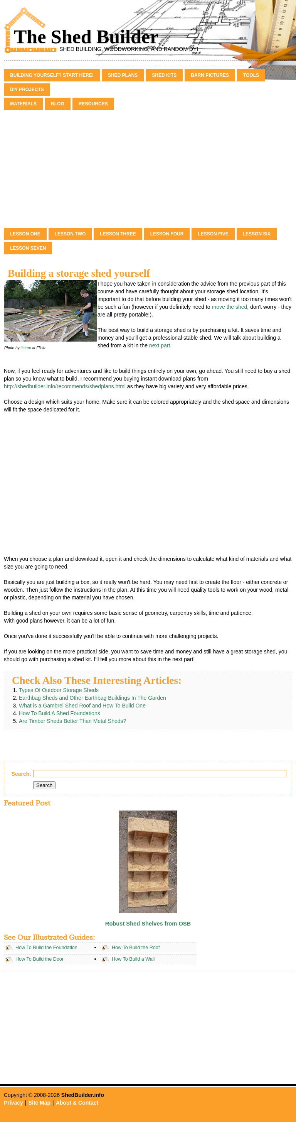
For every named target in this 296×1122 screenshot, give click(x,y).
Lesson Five (213, 234)
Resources (93, 104)
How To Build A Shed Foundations (59, 713)
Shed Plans (123, 75)
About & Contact (77, 1103)
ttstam (25, 348)
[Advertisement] (148, 170)
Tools (251, 75)
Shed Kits (164, 75)
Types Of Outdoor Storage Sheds (59, 690)
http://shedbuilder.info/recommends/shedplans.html (65, 386)
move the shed (229, 307)
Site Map (39, 1103)
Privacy (13, 1103)
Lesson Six (257, 234)
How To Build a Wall (133, 959)
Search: (21, 774)
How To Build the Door (39, 959)
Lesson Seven (28, 248)
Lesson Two (70, 234)
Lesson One (25, 234)
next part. (160, 345)
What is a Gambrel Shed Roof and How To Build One (82, 705)
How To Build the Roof (136, 947)
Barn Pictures (210, 75)
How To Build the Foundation (46, 947)
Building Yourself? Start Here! (52, 75)
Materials (23, 104)
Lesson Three (118, 234)
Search (44, 785)
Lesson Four (167, 234)
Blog (57, 104)
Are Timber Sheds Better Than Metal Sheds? (72, 721)
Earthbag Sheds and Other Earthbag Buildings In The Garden (92, 698)
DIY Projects (27, 89)
